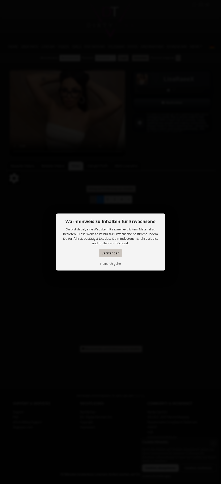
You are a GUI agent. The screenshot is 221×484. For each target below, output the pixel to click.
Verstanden (111, 253)
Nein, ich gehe (110, 263)
